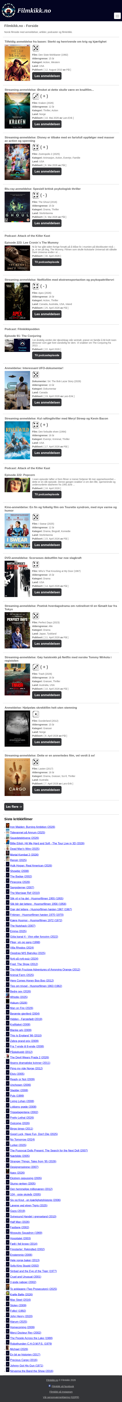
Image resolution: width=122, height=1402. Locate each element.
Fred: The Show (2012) (24, 964)
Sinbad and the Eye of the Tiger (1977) (33, 1271)
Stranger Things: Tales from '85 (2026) (33, 1161)
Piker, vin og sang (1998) (25, 942)
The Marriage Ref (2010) (25, 893)
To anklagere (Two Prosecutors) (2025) (33, 1289)
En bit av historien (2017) (25, 1354)
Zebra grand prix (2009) (24, 1041)
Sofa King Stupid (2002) (24, 1265)
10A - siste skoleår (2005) (25, 1194)
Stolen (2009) (18, 1305)
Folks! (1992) (18, 1310)
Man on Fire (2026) (21, 1008)
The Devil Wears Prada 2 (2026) (29, 1057)
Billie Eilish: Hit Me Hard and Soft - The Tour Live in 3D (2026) (47, 843)
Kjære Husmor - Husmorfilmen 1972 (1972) (36, 920)
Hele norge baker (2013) (24, 1260)
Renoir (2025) (18, 860)
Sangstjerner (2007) (22, 887)
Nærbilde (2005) (20, 1156)
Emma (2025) (18, 931)
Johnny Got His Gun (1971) (26, 1365)
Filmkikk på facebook (63, 1386)
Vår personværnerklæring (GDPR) (61, 1397)
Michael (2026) (19, 1349)
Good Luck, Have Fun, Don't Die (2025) (34, 1134)
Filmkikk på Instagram (61, 1391)
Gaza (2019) (17, 1211)
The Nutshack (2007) (22, 925)
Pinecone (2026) (20, 882)
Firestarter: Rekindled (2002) (27, 1249)
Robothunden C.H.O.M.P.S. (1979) (31, 1343)
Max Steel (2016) (20, 1300)
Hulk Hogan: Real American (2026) (31, 865)
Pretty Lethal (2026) (22, 1117)
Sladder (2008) (19, 1090)
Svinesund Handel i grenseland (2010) (33, 1216)
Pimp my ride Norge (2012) (26, 1068)
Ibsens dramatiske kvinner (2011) (30, 1063)
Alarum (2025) (18, 1321)
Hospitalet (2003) (20, 1238)
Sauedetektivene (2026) (24, 838)
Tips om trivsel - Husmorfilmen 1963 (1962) (36, 986)
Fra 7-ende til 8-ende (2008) (27, 1046)
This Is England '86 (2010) (26, 1035)
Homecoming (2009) (22, 1327)
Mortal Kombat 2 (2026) (24, 854)
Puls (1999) (17, 1095)
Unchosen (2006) (20, 1084)
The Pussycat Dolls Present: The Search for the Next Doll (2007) (49, 1150)
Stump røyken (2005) (23, 1183)
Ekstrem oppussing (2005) (26, 1178)
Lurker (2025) (18, 1145)
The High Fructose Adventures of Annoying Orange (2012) (45, 969)
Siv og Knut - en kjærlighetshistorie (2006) (35, 1200)
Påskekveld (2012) (21, 1052)
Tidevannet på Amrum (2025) (27, 832)
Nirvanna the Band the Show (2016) (31, 1371)
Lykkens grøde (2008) (23, 1106)
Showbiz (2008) (19, 871)
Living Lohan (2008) (22, 1101)
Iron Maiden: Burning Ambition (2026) (32, 826)
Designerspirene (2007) (24, 1167)
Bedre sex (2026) (20, 991)
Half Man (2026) (20, 1222)
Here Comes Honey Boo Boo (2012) (32, 980)
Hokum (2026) (18, 1002)
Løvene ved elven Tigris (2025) (28, 1205)
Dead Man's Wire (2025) (24, 849)
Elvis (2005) (17, 1073)
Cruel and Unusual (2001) (25, 1276)
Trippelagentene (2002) (24, 1112)
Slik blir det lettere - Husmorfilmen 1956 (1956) (38, 903)
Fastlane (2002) (19, 1227)
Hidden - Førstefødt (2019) (26, 1019)
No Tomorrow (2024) (22, 1139)
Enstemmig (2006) (21, 1254)
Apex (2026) (17, 1172)
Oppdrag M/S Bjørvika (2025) (27, 953)
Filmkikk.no (52, 1380)
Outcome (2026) (20, 1123)
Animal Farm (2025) (22, 975)
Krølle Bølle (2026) (21, 1294)
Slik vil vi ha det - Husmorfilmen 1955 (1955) (36, 898)
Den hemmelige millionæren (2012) (31, 1189)
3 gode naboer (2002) (23, 1282)
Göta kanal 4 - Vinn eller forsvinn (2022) (34, 936)
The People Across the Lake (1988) (31, 1338)
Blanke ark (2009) (20, 1030)
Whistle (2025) (19, 997)
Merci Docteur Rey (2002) (25, 1332)
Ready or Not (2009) (22, 1079)
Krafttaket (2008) (20, 1024)
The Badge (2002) (21, 876)
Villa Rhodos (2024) (22, 947)
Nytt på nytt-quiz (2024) (24, 958)
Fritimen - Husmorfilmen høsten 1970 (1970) (37, 915)
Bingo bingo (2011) (21, 1128)
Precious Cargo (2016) (23, 1360)
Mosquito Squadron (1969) (26, 1233)
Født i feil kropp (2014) (23, 1243)
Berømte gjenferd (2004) (25, 1013)
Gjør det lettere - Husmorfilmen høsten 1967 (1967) (41, 909)
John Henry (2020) (21, 1316)
